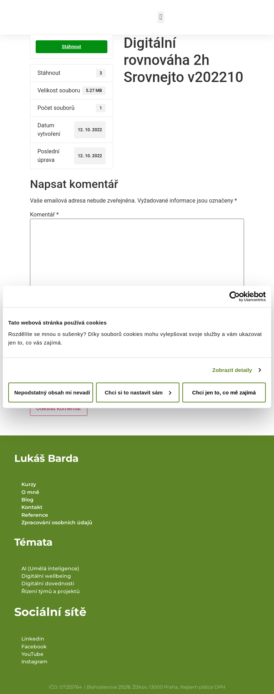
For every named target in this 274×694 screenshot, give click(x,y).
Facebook (34, 646)
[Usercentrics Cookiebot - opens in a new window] (234, 296)
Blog (27, 499)
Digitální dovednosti (47, 583)
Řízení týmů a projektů (50, 591)
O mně (30, 492)
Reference (34, 515)
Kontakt (31, 507)
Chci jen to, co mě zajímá (224, 392)
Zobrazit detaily (232, 370)
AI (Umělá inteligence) (50, 568)
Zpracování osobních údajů (56, 522)
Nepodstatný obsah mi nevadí (52, 392)
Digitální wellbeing (46, 576)
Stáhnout (71, 46)
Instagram (34, 661)
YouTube (32, 654)
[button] (160, 17)
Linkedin (32, 639)
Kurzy (28, 484)
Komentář (44, 215)
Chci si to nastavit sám (138, 392)
